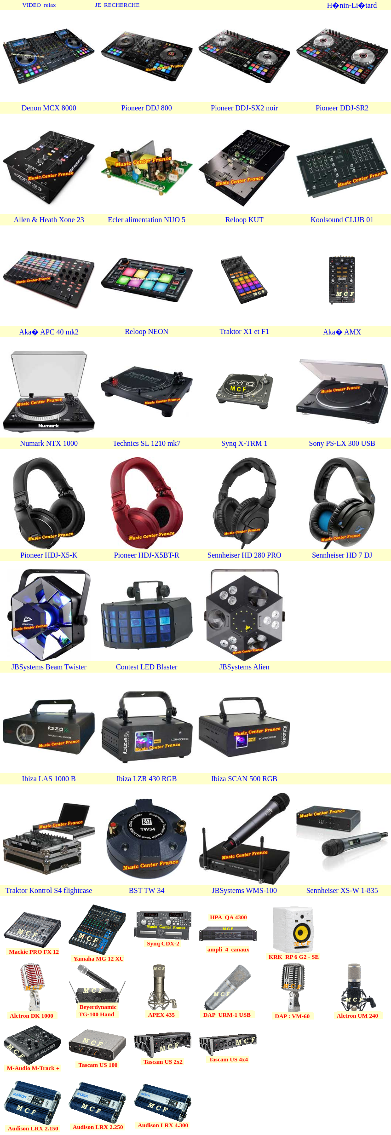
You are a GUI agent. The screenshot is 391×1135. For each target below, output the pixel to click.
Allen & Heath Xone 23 (49, 220)
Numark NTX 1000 (49, 443)
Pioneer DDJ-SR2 (342, 108)
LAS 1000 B (57, 779)
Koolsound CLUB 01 (342, 220)
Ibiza (30, 779)
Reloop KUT (244, 220)
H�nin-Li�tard (352, 5)
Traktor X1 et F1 (244, 331)
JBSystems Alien (244, 667)
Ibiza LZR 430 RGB (146, 779)
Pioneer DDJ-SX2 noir (244, 108)
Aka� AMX (342, 332)
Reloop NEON (146, 331)
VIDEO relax (39, 4)
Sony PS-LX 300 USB (342, 443)
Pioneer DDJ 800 (146, 108)
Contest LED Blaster (146, 667)
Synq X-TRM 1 (244, 443)
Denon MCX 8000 (49, 108)
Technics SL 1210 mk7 (146, 443)
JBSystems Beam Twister (49, 667)
